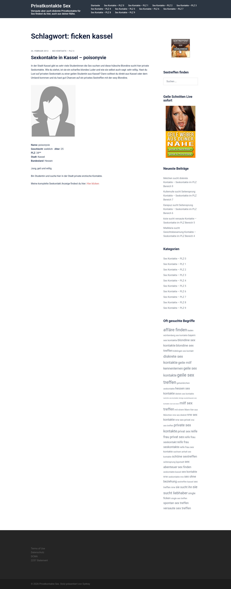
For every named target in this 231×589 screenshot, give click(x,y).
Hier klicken (93, 183)
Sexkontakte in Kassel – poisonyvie (68, 57)
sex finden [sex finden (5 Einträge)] (184, 467)
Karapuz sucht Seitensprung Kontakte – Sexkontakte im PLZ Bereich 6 (180, 209)
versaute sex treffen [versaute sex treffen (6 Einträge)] (177, 508)
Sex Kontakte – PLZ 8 (101, 12)
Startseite (95, 5)
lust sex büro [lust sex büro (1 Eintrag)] (174, 404)
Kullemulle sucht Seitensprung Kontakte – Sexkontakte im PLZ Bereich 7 (180, 195)
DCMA (34, 556)
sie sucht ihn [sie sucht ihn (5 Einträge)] (184, 487)
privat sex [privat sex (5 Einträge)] (184, 431)
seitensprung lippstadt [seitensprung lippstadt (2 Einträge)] (173, 462)
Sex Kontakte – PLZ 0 (114, 5)
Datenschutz (37, 552)
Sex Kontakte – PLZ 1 (138, 5)
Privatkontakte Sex (51, 6)
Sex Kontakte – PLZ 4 (101, 9)
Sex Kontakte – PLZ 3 (187, 5)
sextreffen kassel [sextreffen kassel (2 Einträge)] (185, 482)
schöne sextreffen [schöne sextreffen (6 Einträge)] (184, 456)
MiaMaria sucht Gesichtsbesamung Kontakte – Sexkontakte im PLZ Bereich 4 (179, 232)
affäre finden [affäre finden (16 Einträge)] (175, 329)
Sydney (86, 583)
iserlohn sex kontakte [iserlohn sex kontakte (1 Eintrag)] (170, 398)
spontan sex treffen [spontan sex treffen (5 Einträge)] (176, 503)
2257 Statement (39, 560)
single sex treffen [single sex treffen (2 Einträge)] (179, 498)
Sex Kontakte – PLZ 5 (125, 9)
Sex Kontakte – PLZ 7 (173, 9)
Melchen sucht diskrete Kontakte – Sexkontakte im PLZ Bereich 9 (180, 182)
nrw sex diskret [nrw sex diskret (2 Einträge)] (179, 415)
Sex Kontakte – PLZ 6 (149, 9)
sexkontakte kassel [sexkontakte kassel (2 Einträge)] (172, 472)
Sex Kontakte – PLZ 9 (125, 12)
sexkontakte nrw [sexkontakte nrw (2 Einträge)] (176, 477)
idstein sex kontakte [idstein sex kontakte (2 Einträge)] (184, 394)
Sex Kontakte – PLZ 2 (162, 5)
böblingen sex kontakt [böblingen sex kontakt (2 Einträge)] (183, 351)
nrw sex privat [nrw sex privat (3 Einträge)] (182, 419)
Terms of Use (38, 548)
